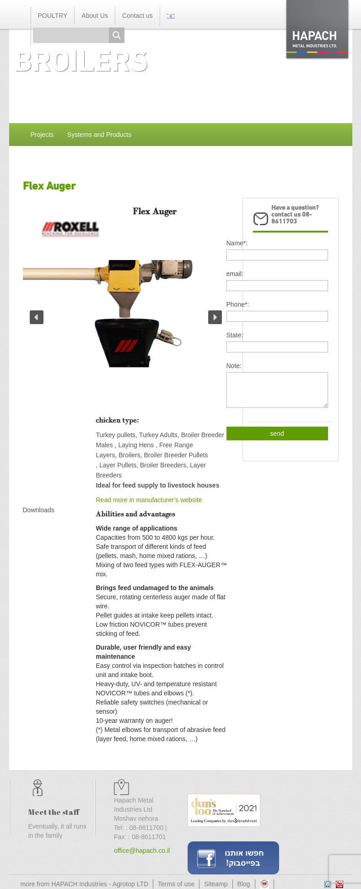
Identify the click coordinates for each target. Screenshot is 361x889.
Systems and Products (99, 134)
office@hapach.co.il (142, 850)
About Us (94, 15)
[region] (126, 335)
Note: (234, 365)
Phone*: (237, 304)
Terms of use (176, 884)
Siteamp (215, 884)
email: (234, 273)
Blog (243, 884)
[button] (36, 317)
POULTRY (53, 15)
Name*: (237, 243)
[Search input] (73, 35)
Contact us (137, 15)
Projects (42, 134)
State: (234, 335)
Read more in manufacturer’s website (149, 500)
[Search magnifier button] (116, 35)
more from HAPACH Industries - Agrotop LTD (85, 884)
